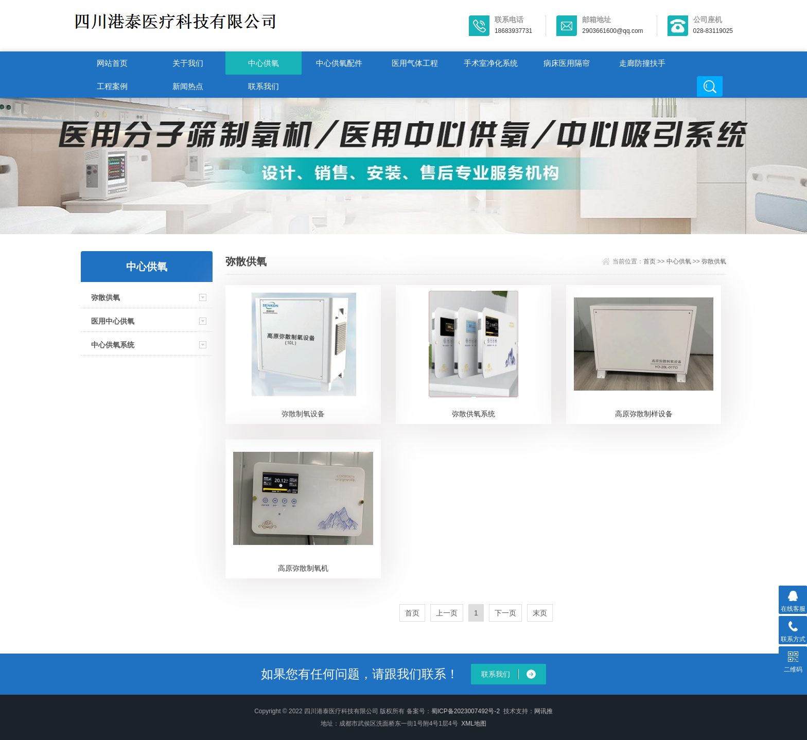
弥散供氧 (105, 297)
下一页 (505, 613)
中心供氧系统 (112, 345)
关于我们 (187, 63)
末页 (540, 613)
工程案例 (112, 86)
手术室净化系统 (491, 63)
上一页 (447, 613)
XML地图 (473, 723)
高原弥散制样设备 (644, 414)
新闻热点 (187, 86)
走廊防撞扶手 (642, 63)
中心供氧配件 (339, 63)
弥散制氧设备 (303, 414)
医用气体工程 (415, 63)
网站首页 (112, 63)
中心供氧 (263, 63)
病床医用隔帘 (566, 63)
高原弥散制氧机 (303, 568)
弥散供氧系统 (473, 414)
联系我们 (263, 86)
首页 (649, 261)
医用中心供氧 (112, 321)
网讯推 (543, 711)
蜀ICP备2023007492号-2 (465, 711)
